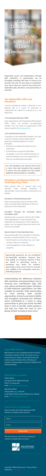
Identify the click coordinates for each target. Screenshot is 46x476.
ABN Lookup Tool (23, 128)
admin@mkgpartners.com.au (18, 385)
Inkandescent (16, 469)
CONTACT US (23, 317)
